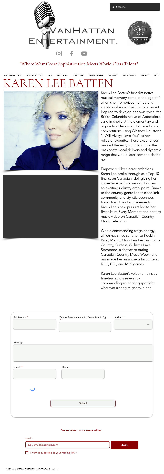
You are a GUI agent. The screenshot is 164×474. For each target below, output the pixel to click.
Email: (17, 367)
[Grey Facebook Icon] (71, 53)
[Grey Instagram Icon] (59, 53)
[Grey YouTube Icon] (84, 53)
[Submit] (83, 403)
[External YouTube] (50, 206)
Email (28, 438)
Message (18, 342)
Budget (118, 317)
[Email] (67, 445)
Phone (65, 367)
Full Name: (20, 317)
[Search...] (134, 7)
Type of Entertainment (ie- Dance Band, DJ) (83, 317)
